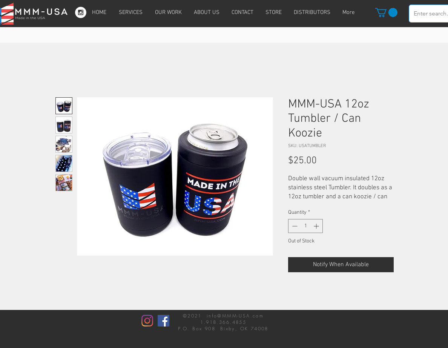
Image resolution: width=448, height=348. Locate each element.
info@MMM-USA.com (235, 316)
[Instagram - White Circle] (80, 12)
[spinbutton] (305, 226)
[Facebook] (163, 321)
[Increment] (317, 226)
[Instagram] (147, 321)
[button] (386, 12)
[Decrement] (294, 226)
